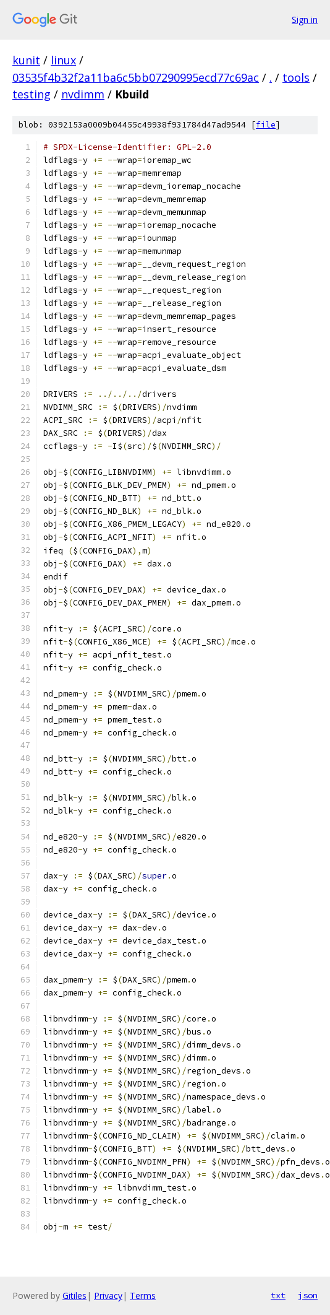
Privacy (108, 1295)
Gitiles (74, 1295)
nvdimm (82, 94)
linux (63, 60)
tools (296, 77)
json (308, 1295)
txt (278, 1295)
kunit (26, 60)
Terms (143, 1295)
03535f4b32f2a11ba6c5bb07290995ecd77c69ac (135, 77)
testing (31, 94)
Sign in (305, 19)
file (266, 124)
